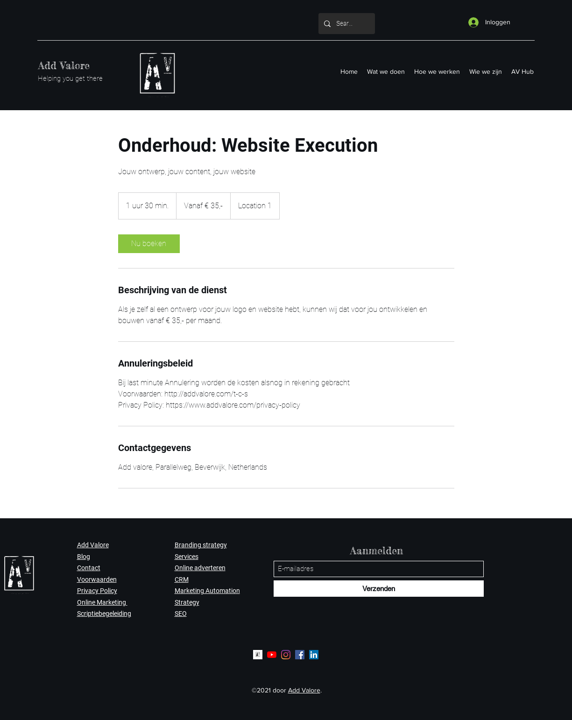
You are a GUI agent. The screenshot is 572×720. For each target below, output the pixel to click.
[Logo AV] (257, 654)
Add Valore (64, 65)
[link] (149, 243)
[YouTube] (271, 654)
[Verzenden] (379, 588)
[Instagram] (285, 654)
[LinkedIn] (313, 654)
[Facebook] (299, 654)
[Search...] (345, 23)
